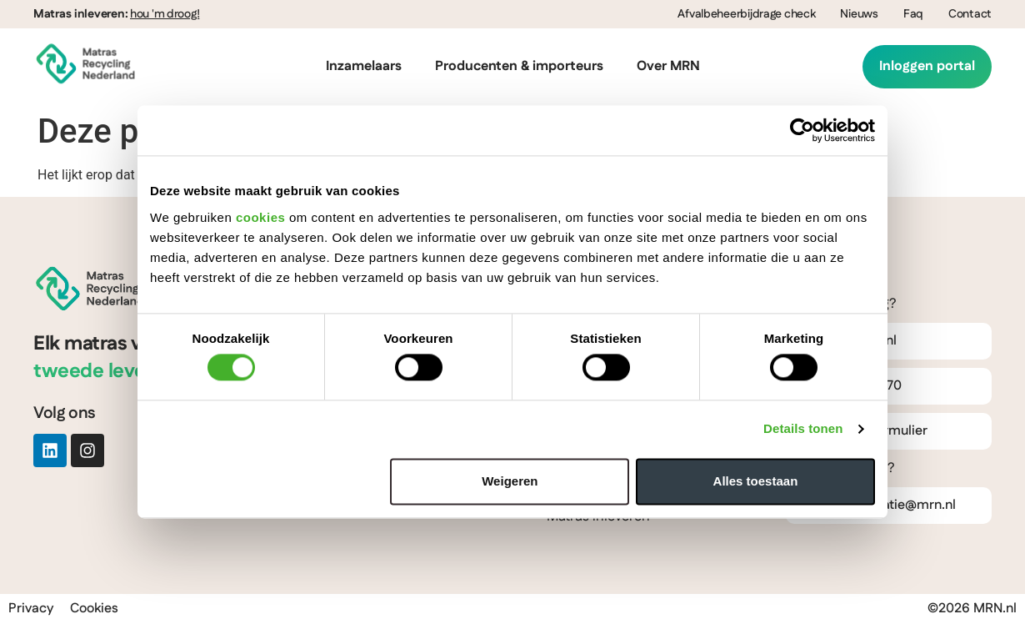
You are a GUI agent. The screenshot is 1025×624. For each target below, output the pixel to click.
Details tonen (802, 429)
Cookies (94, 608)
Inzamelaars (364, 66)
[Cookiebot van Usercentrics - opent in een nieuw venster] (802, 130)
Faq (913, 14)
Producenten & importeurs (519, 66)
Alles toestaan (755, 481)
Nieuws (859, 14)
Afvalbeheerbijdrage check (746, 14)
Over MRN (668, 66)
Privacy (30, 608)
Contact (970, 14)
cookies (260, 217)
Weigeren (510, 481)
